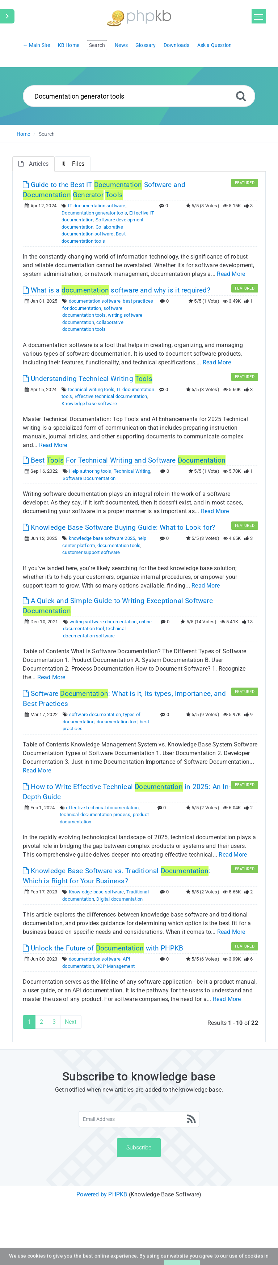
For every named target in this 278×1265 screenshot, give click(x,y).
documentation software (95, 301)
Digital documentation (119, 899)
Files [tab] (72, 163)
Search (47, 134)
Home (23, 134)
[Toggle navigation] (259, 16)
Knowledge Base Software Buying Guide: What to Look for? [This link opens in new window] (119, 527)
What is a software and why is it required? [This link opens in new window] (116, 290)
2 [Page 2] (41, 1021)
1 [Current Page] (29, 1021)
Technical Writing (132, 471)
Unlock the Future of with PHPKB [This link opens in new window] (103, 948)
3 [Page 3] (54, 1021)
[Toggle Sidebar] (7, 16)
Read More (231, 273)
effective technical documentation (102, 807)
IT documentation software (97, 205)
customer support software (91, 552)
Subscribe (138, 1147)
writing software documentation (103, 621)
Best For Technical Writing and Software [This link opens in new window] (124, 460)
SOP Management (115, 966)
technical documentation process (95, 814)
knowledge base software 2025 (102, 538)
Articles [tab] (33, 163)
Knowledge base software (89, 403)
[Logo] (139, 17)
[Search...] (139, 96)
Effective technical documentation (111, 396)
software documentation (95, 714)
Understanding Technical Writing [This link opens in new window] (87, 378)
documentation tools (119, 545)
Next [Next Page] (71, 1021)
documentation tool (117, 721)
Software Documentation (89, 478)
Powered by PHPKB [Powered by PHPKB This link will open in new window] (101, 1194)
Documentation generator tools (94, 213)
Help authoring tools (90, 471)
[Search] (241, 95)
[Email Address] (139, 1119)
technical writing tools (91, 389)
